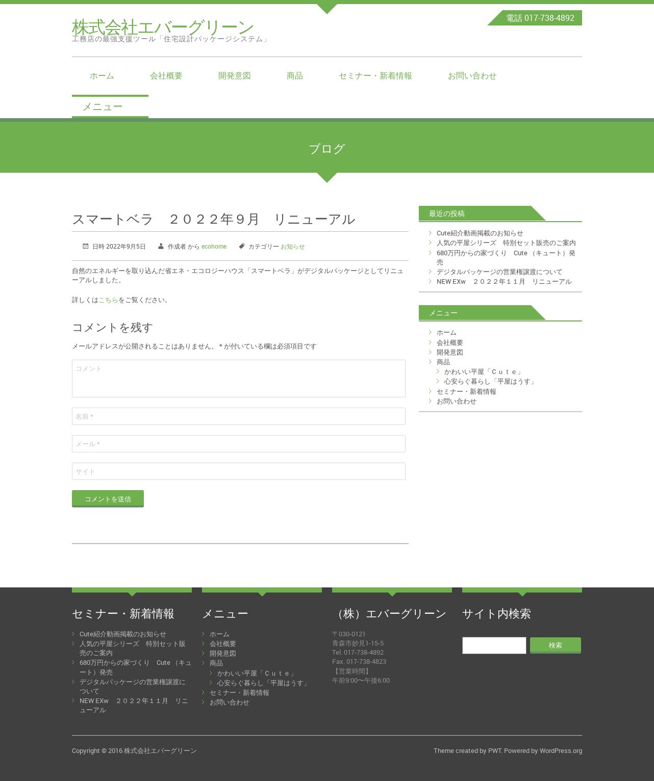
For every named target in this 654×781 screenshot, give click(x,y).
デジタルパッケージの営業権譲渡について (500, 271)
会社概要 (166, 75)
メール (88, 443)
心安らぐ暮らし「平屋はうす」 (490, 381)
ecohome (214, 246)
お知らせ (293, 246)
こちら (108, 299)
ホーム (102, 75)
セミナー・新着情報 (375, 75)
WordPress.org (561, 750)
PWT (494, 750)
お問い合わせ (472, 75)
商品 (295, 75)
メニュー (102, 106)
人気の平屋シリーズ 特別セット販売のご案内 (506, 242)
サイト (85, 471)
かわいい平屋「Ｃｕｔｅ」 (484, 371)
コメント (89, 368)
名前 (84, 416)
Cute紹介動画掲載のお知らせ (480, 232)
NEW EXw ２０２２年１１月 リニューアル (504, 281)
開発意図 (234, 75)
